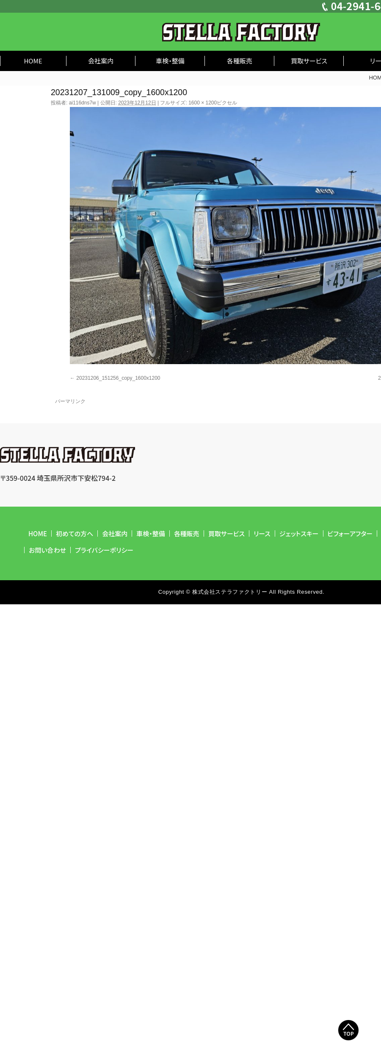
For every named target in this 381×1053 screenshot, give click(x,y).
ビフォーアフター (350, 533)
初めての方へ (74, 533)
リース (262, 533)
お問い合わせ (47, 550)
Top (348, 1030)
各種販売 (239, 60)
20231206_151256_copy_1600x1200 (118, 378)
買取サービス (309, 60)
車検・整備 (170, 60)
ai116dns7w (82, 103)
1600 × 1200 (202, 103)
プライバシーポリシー (104, 550)
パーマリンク (70, 401)
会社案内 (100, 60)
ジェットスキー (299, 533)
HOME (33, 60)
